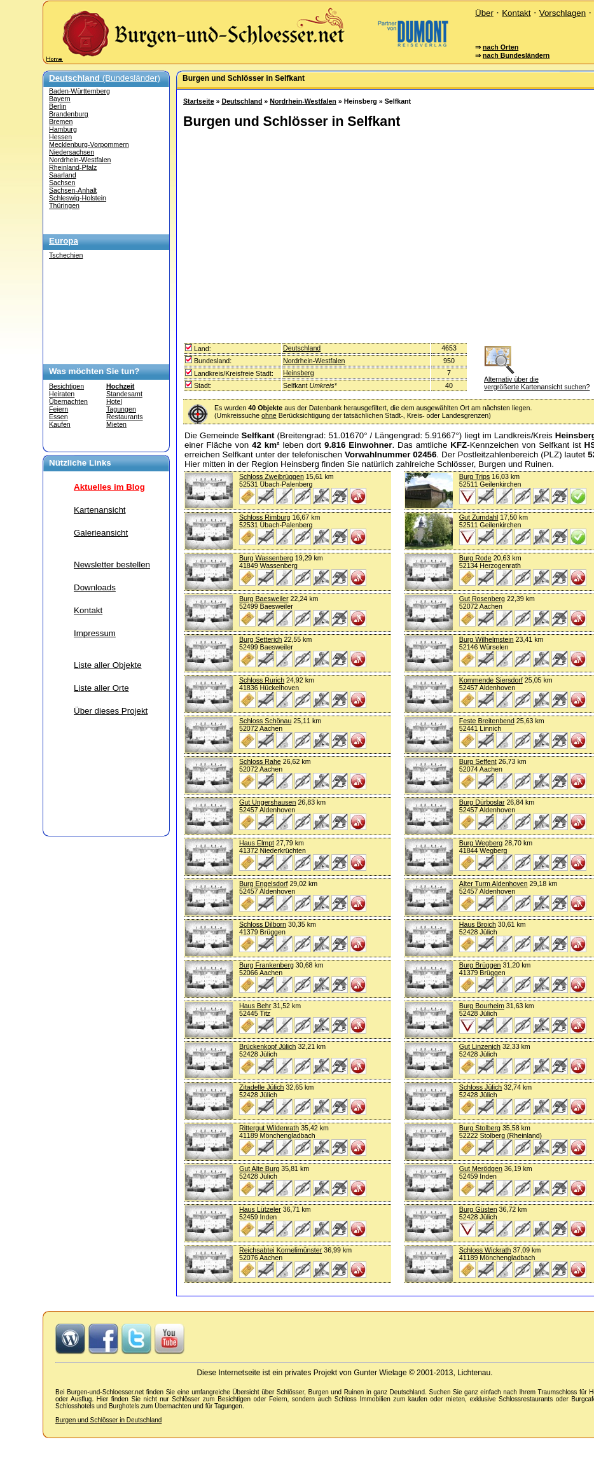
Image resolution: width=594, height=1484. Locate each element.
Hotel (114, 401)
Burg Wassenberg (266, 558)
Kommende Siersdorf (491, 680)
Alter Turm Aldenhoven (493, 883)
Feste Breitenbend (487, 721)
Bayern (60, 98)
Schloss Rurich (261, 680)
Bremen (61, 121)
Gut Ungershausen (267, 802)
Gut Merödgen (480, 1168)
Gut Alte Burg (259, 1168)
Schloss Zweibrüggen (271, 476)
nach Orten (500, 47)
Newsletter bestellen (112, 564)
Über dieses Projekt (111, 711)
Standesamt (124, 394)
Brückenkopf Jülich (267, 1046)
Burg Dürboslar (482, 802)
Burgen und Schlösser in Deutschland (108, 1420)
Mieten (116, 424)
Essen (58, 416)
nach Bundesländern (516, 55)
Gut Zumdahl (479, 517)
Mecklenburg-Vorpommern (89, 144)
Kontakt (516, 13)
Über (484, 13)
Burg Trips (474, 476)
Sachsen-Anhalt (73, 190)
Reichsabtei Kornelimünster (280, 1250)
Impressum (95, 633)
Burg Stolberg (480, 1128)
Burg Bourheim (481, 1005)
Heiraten (61, 394)
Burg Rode (475, 558)
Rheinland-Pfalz (73, 167)
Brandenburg (68, 114)
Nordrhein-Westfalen (80, 159)
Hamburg (63, 129)
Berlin (57, 106)
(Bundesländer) (104, 78)
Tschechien (66, 255)
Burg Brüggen (480, 965)
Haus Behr (255, 1005)
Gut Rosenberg (482, 598)
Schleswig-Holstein (77, 198)
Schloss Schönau (265, 721)
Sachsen (62, 182)
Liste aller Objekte (108, 665)
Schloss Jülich (480, 1087)
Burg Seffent (478, 761)
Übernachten (68, 401)
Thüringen (64, 205)
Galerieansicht (101, 532)
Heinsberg (298, 373)
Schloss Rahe (260, 761)
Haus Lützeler (260, 1209)
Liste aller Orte (101, 688)
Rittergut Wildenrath (269, 1128)
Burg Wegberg (481, 843)
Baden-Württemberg (79, 91)
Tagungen (121, 409)
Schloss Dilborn (262, 924)
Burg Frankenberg (266, 965)
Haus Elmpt (256, 843)
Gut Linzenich (480, 1046)
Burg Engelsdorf (263, 883)
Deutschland (241, 101)
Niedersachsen (71, 152)
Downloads (95, 587)
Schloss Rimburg (265, 517)
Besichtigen (66, 386)
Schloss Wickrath (485, 1250)
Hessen (60, 137)
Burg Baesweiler (264, 598)
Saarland (62, 175)
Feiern (58, 409)
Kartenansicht (100, 510)
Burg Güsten (478, 1209)
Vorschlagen (562, 13)
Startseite (198, 101)
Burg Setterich (260, 639)
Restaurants (124, 416)
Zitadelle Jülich (261, 1087)
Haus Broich (477, 924)
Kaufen (60, 424)
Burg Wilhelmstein (486, 639)
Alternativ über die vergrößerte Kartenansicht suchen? (537, 379)
